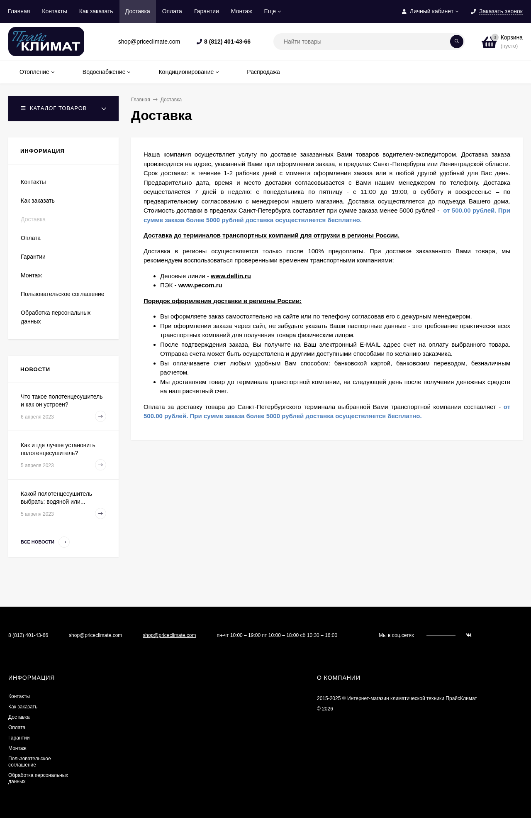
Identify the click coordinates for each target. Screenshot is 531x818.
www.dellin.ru (231, 275)
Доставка (137, 11)
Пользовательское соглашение (63, 294)
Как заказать (96, 11)
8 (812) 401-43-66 (227, 41)
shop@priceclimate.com (169, 635)
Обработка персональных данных (55, 317)
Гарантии (206, 11)
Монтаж (241, 11)
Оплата (172, 11)
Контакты (54, 11)
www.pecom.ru (200, 285)
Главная (19, 11)
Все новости (45, 542)
